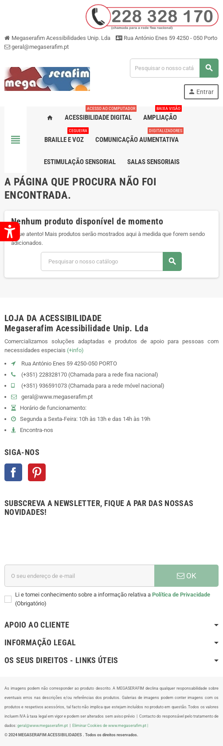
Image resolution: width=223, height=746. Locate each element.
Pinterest (37, 472)
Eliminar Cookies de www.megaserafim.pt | (110, 725)
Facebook (13, 472)
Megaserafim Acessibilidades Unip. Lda (57, 38)
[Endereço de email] (79, 576)
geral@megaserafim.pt (40, 46)
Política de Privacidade (181, 594)
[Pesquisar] (174, 68)
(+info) (75, 350)
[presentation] (71, 543)
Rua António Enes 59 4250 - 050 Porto (166, 38)
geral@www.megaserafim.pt (57, 396)
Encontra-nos (36, 430)
